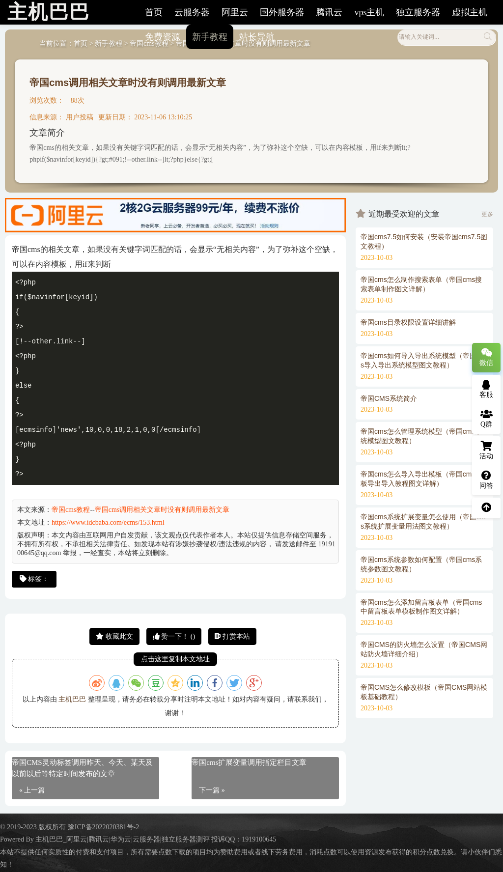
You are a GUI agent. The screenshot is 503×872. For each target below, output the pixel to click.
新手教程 (209, 37)
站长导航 (257, 37)
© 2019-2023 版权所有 (34, 827)
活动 (486, 450)
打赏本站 (232, 636)
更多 (487, 214)
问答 (486, 480)
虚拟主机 (469, 12)
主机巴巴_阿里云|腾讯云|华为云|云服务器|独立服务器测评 (122, 839)
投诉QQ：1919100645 (243, 839)
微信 (486, 357)
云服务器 (192, 12)
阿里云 (235, 12)
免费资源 (162, 37)
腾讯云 (329, 12)
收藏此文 (114, 636)
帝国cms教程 (71, 509)
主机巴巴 (72, 699)
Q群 (486, 418)
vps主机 (369, 12)
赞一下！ (174, 636)
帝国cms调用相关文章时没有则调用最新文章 (127, 82)
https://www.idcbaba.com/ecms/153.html (108, 522)
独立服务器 (418, 12)
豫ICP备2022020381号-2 (103, 827)
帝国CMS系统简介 (389, 398)
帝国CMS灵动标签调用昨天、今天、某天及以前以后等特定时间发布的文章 (82, 768)
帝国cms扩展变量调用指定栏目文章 (249, 762)
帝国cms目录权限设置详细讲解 (408, 322)
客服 (486, 389)
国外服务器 (282, 12)
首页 (154, 12)
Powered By (17, 839)
